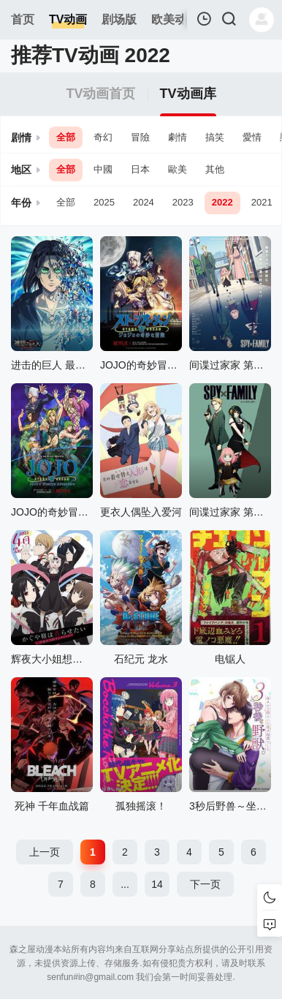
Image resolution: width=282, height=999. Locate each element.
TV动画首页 (100, 94)
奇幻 (103, 137)
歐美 (177, 169)
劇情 (177, 137)
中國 (103, 169)
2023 (183, 202)
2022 (222, 202)
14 (157, 884)
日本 (140, 169)
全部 (65, 137)
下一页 (205, 884)
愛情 (252, 137)
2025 (104, 202)
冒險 (140, 137)
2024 (143, 202)
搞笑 (214, 137)
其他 (214, 169)
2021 (262, 202)
